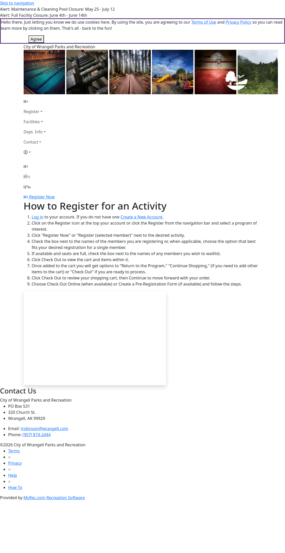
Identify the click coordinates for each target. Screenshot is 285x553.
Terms (14, 451)
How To (15, 487)
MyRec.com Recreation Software (54, 497)
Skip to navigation (17, 3)
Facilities (32, 121)
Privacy (15, 463)
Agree (36, 39)
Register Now (42, 197)
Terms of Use (203, 22)
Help (12, 475)
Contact (31, 142)
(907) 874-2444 (37, 434)
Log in (37, 217)
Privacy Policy (238, 22)
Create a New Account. (142, 217)
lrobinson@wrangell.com (44, 428)
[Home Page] (35, 101)
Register (31, 111)
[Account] (35, 152)
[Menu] (27, 187)
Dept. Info (33, 132)
